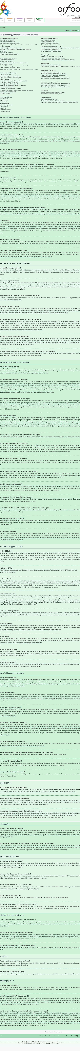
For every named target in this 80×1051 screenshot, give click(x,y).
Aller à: (46, 1031)
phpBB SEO (46, 1043)
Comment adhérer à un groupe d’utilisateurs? (52, 45)
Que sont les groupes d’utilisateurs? (50, 43)
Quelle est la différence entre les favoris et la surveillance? (55, 83)
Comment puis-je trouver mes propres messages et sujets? (55, 78)
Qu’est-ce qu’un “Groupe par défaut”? (50, 49)
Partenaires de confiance (53, 1041)
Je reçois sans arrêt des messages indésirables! (53, 58)
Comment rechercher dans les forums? (50, 72)
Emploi (29, 20)
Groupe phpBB (60, 987)
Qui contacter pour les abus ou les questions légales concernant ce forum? (59, 102)
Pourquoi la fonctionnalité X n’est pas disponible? (53, 100)
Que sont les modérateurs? (47, 41)
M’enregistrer (73, 30)
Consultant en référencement (56, 1042)
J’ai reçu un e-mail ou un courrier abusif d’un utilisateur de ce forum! (57, 59)
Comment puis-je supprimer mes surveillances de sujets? (55, 86)
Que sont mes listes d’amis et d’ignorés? (51, 65)
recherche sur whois (28, 1015)
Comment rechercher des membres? (50, 76)
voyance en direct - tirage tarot (43, 1042)
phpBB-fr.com (58, 1043)
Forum (39, 20)
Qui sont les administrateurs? (48, 40)
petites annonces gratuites (30, 1042)
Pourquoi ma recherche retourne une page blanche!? (54, 75)
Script (9, 20)
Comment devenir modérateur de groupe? (51, 46)
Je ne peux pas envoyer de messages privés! (52, 56)
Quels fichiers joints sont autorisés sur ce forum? (53, 92)
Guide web (19, 20)
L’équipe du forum (43, 1035)
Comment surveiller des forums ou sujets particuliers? (54, 85)
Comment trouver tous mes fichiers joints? (51, 93)
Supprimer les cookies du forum (57, 1035)
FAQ (67, 30)
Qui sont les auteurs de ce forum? (49, 99)
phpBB (25, 1043)
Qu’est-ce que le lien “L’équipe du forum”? (51, 51)
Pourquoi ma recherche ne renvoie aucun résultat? (53, 73)
